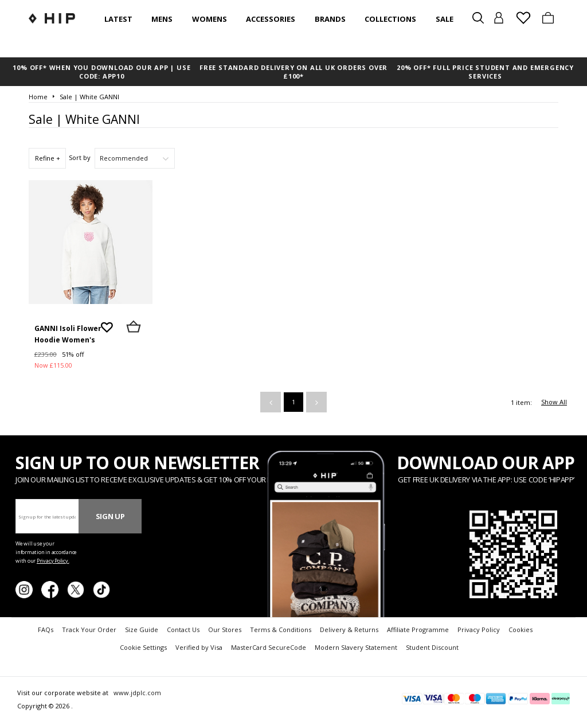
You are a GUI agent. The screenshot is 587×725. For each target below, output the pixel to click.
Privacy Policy (478, 629)
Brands (330, 19)
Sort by (80, 157)
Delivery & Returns (349, 629)
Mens (162, 19)
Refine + (47, 158)
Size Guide (141, 629)
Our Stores (224, 629)
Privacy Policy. (53, 560)
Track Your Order (89, 629)
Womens (209, 19)
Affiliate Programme (418, 629)
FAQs (45, 629)
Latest (118, 19)
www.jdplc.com (136, 692)
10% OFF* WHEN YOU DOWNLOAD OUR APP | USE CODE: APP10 (101, 71)
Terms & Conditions (280, 629)
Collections (390, 19)
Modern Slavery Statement (356, 647)
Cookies (520, 629)
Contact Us (183, 629)
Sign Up (110, 516)
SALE (444, 19)
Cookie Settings (143, 647)
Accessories (270, 19)
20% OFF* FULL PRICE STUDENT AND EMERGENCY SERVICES (485, 71)
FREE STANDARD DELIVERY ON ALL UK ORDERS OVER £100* (293, 71)
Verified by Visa (198, 647)
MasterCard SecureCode (268, 647)
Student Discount (432, 647)
